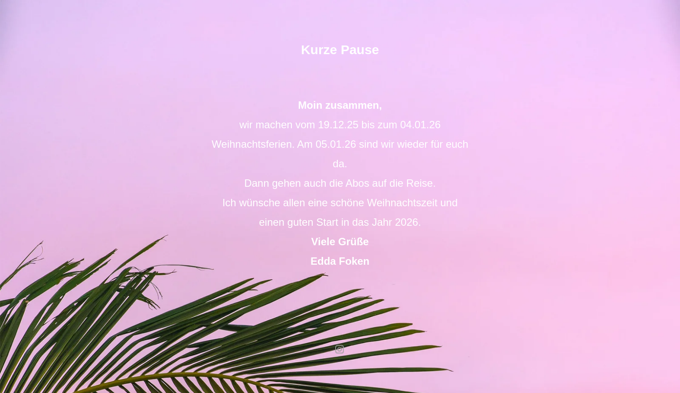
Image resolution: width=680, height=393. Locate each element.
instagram (340, 349)
